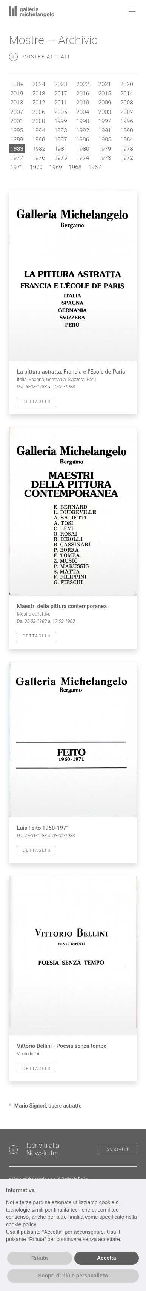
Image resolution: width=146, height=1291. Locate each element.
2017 (60, 93)
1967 (94, 167)
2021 (104, 84)
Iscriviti (117, 1149)
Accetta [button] (106, 1258)
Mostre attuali (39, 57)
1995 (16, 130)
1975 (60, 157)
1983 (16, 148)
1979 (104, 148)
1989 (16, 139)
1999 (60, 121)
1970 (36, 167)
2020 (126, 84)
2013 (16, 102)
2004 (82, 112)
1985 (104, 139)
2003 (104, 112)
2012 (38, 102)
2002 (126, 112)
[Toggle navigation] (130, 11)
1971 (16, 167)
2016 (82, 93)
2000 (38, 121)
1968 (75, 167)
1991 (104, 130)
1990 (126, 130)
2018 (38, 93)
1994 (38, 130)
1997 (104, 121)
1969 (55, 167)
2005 (60, 112)
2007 (16, 112)
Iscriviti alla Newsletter (43, 1149)
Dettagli (37, 401)
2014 (126, 93)
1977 (16, 157)
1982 (38, 148)
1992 (82, 130)
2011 (60, 102)
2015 (104, 93)
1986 (82, 139)
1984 (126, 139)
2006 (38, 112)
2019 (16, 93)
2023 (60, 84)
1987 (60, 139)
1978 (126, 148)
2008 (126, 102)
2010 (82, 102)
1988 (38, 139)
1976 (38, 157)
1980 (83, 148)
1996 (126, 121)
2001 (16, 121)
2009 (104, 102)
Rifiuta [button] (39, 1258)
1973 (104, 157)
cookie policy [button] (21, 1224)
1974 (82, 157)
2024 (38, 84)
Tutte (16, 84)
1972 (126, 157)
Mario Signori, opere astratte (47, 1106)
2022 (82, 84)
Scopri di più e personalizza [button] (73, 1276)
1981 (60, 148)
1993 (60, 130)
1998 (82, 121)
